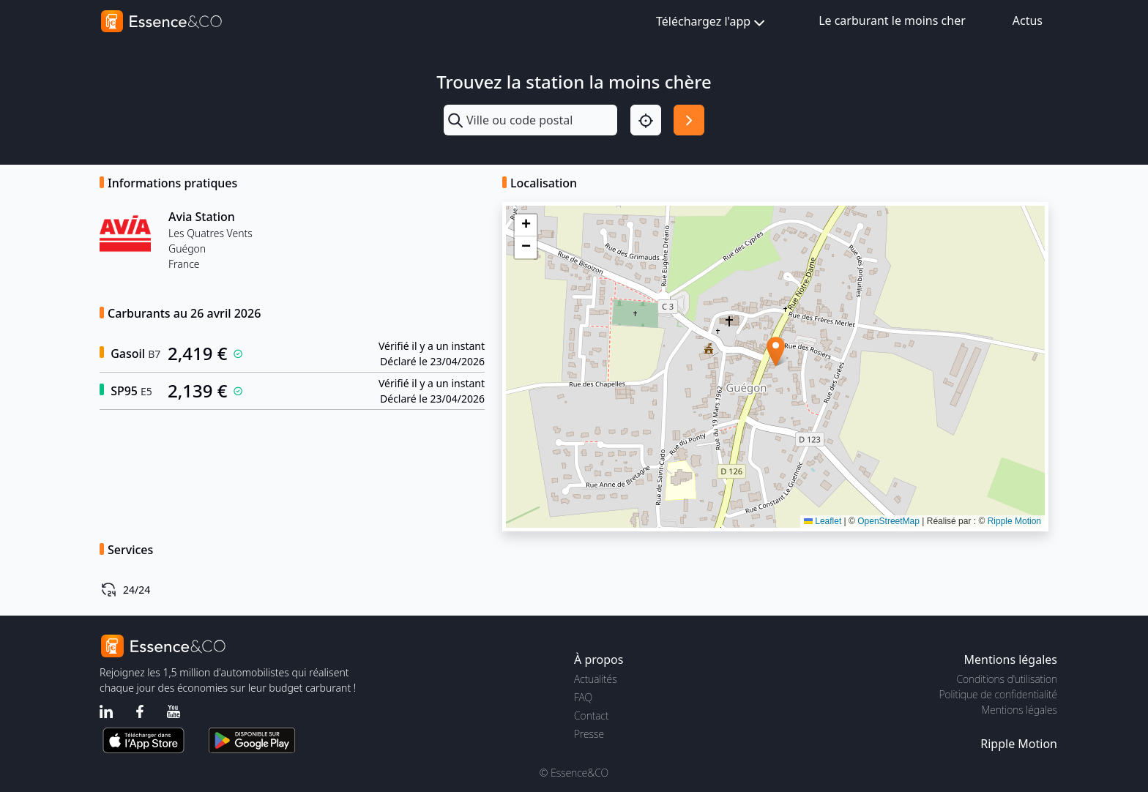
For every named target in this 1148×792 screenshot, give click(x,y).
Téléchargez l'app (712, 22)
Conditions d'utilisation (1006, 679)
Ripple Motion (1014, 521)
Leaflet (822, 521)
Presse (589, 734)
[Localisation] (645, 120)
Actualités (595, 679)
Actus (1028, 20)
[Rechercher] (689, 120)
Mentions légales (1019, 710)
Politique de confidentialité (998, 694)
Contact (591, 715)
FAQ (583, 697)
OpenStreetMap (888, 521)
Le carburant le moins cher (892, 20)
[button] (776, 352)
